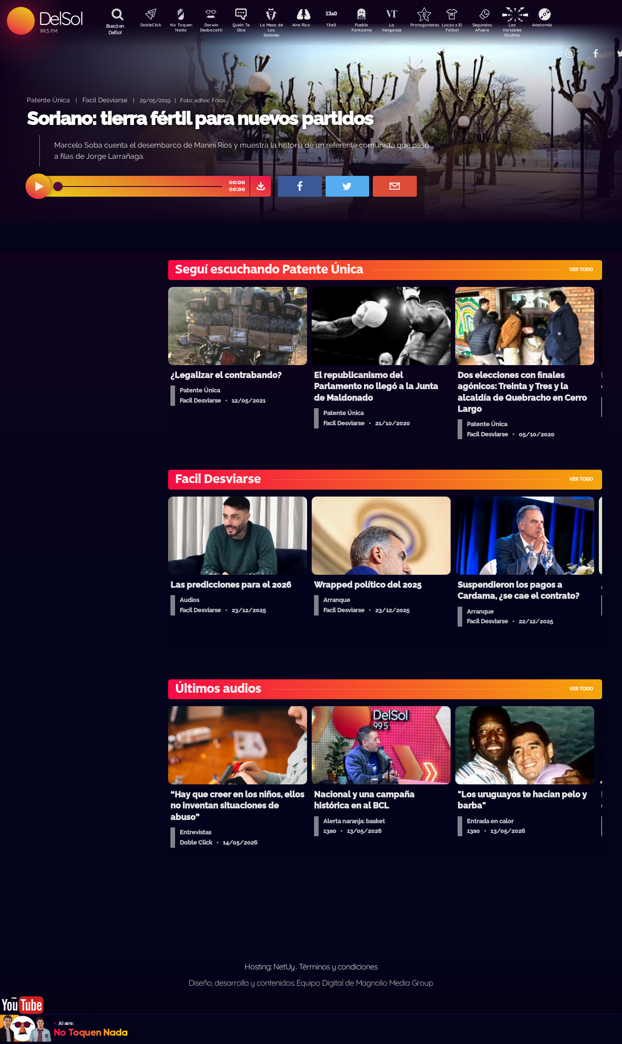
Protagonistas (439, 26)
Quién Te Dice (244, 29)
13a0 (341, 26)
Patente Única (48, 100)
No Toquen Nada (180, 29)
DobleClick (147, 26)
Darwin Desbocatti (212, 29)
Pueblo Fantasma (374, 29)
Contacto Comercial (550, 47)
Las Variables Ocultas (536, 30)
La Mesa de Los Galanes (277, 30)
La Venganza (406, 29)
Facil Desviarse (104, 100)
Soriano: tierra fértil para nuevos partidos (200, 118)
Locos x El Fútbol (471, 29)
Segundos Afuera (504, 29)
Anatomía (569, 26)
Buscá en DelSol (115, 29)
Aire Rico (310, 26)
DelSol (60, 18)
